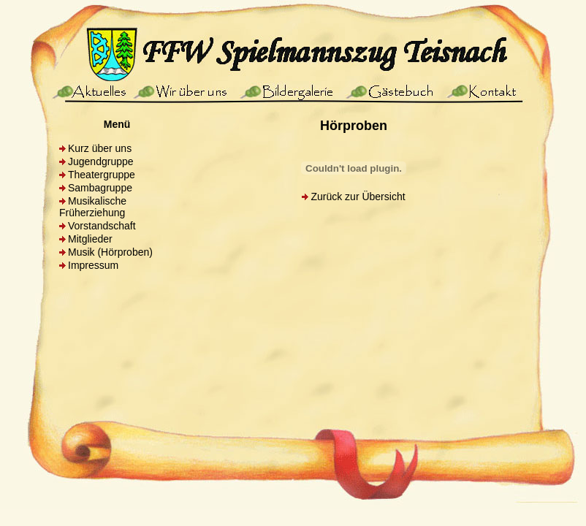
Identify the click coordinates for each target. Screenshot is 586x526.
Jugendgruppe (101, 161)
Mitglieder (90, 239)
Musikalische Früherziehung (92, 206)
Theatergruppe (101, 174)
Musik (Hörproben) (110, 252)
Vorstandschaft (102, 226)
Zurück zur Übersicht (358, 196)
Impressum (93, 265)
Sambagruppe (100, 188)
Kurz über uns (100, 148)
